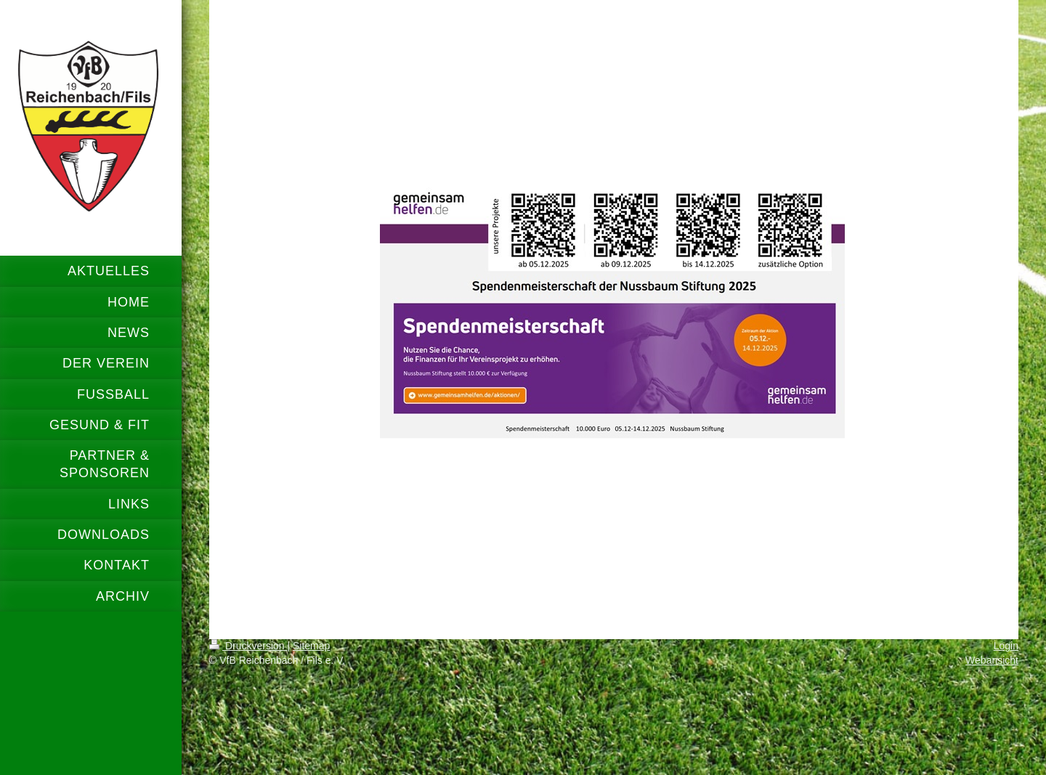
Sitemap (311, 646)
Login (1006, 646)
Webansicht (991, 660)
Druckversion (248, 646)
